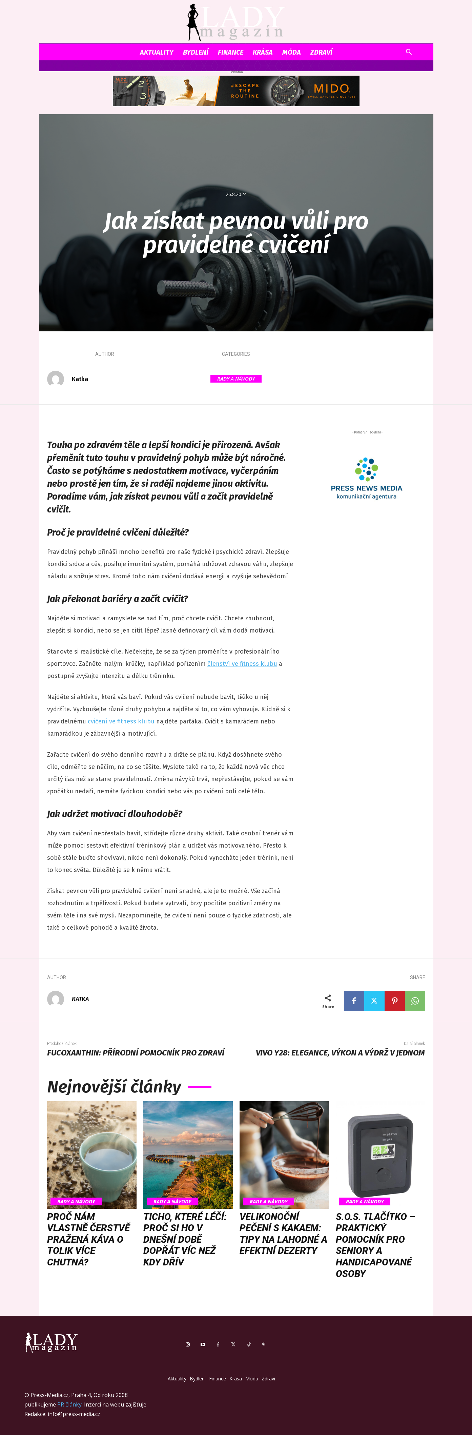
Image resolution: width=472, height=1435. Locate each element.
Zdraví (321, 52)
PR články (69, 1404)
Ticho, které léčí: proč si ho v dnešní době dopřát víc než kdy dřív (185, 1239)
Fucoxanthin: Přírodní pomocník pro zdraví (135, 1053)
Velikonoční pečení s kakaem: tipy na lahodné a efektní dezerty (283, 1234)
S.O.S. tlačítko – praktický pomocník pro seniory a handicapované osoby (375, 1245)
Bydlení (195, 52)
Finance (230, 52)
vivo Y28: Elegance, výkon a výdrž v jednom (340, 1053)
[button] (409, 53)
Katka (80, 379)
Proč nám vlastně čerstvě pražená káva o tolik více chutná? (88, 1239)
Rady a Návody (236, 379)
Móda (291, 52)
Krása (263, 52)
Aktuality (156, 52)
